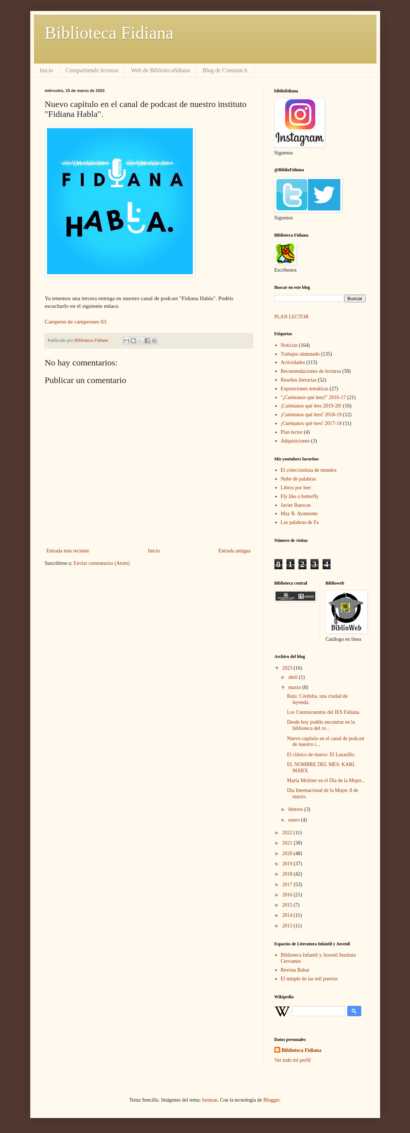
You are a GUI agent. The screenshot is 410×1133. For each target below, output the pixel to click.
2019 (288, 863)
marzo (295, 687)
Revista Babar (295, 970)
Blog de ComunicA (224, 70)
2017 (288, 884)
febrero (296, 809)
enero (294, 820)
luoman (209, 1100)
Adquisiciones (295, 441)
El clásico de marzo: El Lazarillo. (321, 754)
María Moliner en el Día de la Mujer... (326, 780)
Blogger (271, 1100)
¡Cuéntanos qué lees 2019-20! (311, 406)
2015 (288, 905)
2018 (288, 874)
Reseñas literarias (298, 380)
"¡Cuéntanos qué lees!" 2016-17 (313, 397)
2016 (288, 894)
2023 (288, 668)
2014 (288, 915)
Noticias (289, 345)
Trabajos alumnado (300, 354)
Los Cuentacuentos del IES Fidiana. (323, 712)
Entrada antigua (234, 551)
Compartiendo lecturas (92, 70)
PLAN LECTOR (292, 316)
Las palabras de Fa (300, 522)
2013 (288, 926)
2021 (288, 843)
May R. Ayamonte (299, 513)
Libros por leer (296, 487)
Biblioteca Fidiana (109, 32)
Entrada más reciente (68, 551)
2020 (288, 853)
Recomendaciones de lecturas (311, 371)
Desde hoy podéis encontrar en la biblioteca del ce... (321, 725)
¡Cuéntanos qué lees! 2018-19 (311, 414)
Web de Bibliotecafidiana (160, 70)
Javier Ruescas (296, 505)
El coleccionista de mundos (309, 470)
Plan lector (291, 432)
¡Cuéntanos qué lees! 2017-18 (311, 423)
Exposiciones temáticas (304, 388)
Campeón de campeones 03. (76, 321)
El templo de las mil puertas (309, 978)
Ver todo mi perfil (292, 1060)
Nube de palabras (298, 479)
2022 (288, 832)
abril (293, 677)
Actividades (293, 362)
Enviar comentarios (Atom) (102, 563)
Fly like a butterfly (300, 496)
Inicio (46, 70)
